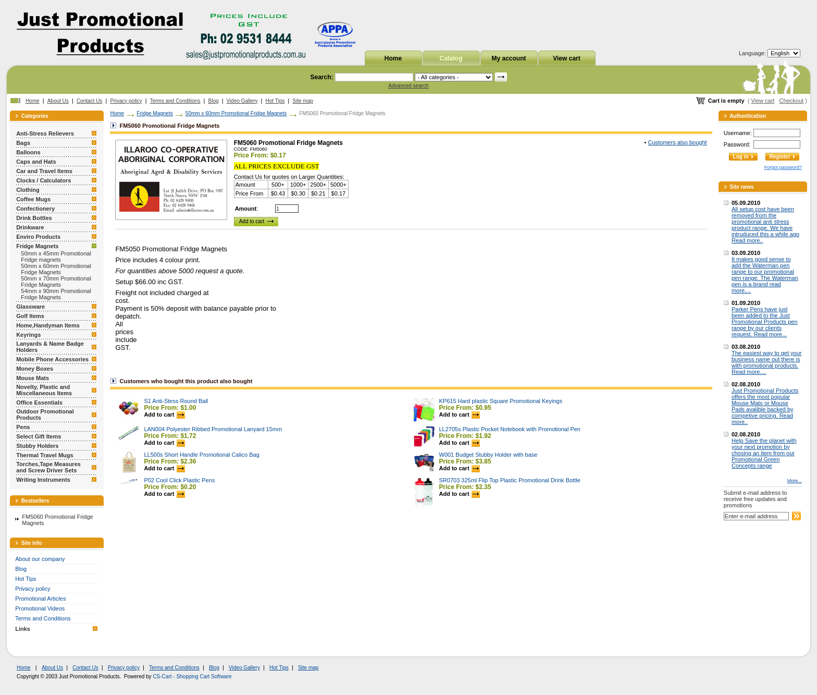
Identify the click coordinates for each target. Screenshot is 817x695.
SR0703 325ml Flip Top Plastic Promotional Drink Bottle (509, 480)
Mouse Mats (32, 378)
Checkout (791, 100)
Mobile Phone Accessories (52, 359)
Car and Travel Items (44, 171)
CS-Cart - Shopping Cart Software (192, 676)
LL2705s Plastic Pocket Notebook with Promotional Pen (510, 429)
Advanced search (408, 86)
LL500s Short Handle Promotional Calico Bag (201, 455)
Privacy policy (126, 101)
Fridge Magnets (37, 246)
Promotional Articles (40, 598)
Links (22, 629)
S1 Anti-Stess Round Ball (176, 401)
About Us (58, 101)
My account (508, 58)
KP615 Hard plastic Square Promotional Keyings (501, 401)
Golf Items (30, 316)
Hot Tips (275, 101)
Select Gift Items (38, 436)
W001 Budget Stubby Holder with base (488, 455)
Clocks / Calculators (43, 180)
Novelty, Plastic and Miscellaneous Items (44, 390)
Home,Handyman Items (48, 325)
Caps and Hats (36, 161)
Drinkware (30, 227)
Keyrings (28, 335)
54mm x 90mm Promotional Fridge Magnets (56, 294)
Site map (302, 101)
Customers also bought (677, 142)
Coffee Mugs (33, 199)
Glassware (30, 306)
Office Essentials (39, 402)
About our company (40, 559)
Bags (23, 143)
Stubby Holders (37, 446)
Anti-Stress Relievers (45, 133)
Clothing (28, 190)
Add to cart (164, 414)
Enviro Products (38, 237)
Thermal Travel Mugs (44, 455)
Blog (213, 101)
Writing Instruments (43, 480)
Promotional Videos (40, 608)
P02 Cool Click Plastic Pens (179, 480)
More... (794, 480)
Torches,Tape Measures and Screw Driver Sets (48, 467)
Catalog (450, 58)
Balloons (28, 152)
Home (393, 58)
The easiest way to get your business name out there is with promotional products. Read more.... (767, 362)
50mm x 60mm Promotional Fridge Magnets (56, 269)
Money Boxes (34, 368)
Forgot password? (783, 167)
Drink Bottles (34, 218)
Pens (23, 427)
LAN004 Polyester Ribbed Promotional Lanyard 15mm (213, 429)
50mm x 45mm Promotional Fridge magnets (56, 256)
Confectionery (35, 208)
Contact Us (89, 101)
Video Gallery (242, 101)
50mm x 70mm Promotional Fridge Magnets (56, 281)
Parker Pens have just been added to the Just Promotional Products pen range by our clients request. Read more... (765, 321)
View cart (566, 58)
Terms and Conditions (175, 101)
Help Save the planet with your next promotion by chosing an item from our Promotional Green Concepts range (764, 453)
